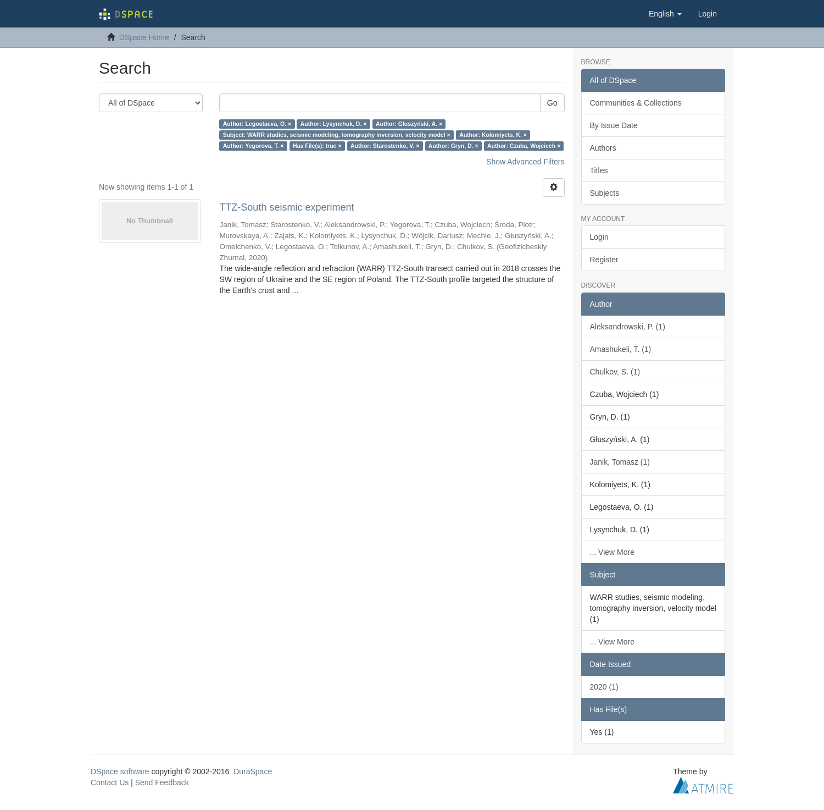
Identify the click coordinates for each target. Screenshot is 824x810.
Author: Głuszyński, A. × (409, 123)
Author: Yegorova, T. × (253, 145)
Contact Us (110, 782)
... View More (612, 552)
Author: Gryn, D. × (453, 145)
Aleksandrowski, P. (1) (627, 326)
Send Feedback (162, 782)
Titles (599, 170)
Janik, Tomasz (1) (620, 462)
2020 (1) (604, 686)
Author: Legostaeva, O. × (257, 123)
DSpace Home (144, 37)
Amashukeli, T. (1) (621, 349)
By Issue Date (614, 125)
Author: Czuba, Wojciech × (523, 145)
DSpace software (120, 771)
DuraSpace (252, 771)
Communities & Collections (636, 102)
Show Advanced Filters (525, 161)
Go (552, 102)
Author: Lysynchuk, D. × (333, 123)
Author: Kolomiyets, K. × (493, 134)
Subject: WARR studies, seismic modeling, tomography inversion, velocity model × (336, 134)
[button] (665, 13)
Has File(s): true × (317, 145)
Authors (603, 148)
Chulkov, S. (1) (615, 371)
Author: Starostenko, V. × (384, 145)
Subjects (605, 193)
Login (599, 237)
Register (604, 259)
